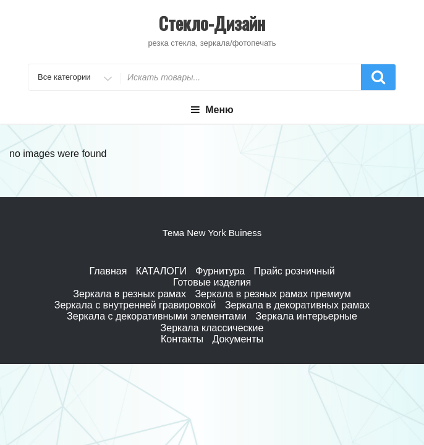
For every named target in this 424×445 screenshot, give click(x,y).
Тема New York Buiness (212, 232)
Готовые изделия (212, 282)
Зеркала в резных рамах (129, 294)
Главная (108, 271)
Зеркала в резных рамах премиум (272, 294)
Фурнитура (220, 271)
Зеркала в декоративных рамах (297, 305)
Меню (212, 109)
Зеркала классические (212, 328)
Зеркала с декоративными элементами (157, 316)
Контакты (182, 339)
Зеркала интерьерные (306, 316)
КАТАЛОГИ (161, 271)
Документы (238, 339)
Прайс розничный (294, 271)
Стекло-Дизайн (212, 23)
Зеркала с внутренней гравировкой (135, 305)
